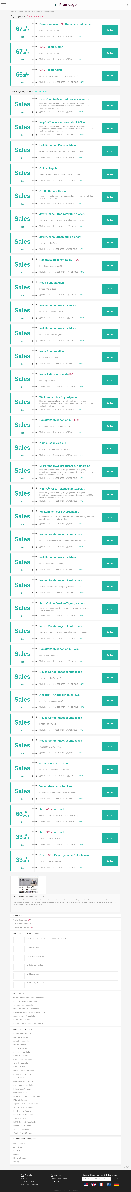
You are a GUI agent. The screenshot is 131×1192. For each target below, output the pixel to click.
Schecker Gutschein (21, 1041)
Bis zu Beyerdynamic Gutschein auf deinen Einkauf (65, 855)
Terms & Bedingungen (28, 1181)
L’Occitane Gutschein (21, 1052)
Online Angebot (49, 168)
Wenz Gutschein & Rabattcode (25, 1107)
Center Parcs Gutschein (22, 1059)
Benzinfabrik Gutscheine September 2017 (29, 1023)
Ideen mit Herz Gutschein (23, 1005)
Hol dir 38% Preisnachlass (35, 956)
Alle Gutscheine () (23, 920)
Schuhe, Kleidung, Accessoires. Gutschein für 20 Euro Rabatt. (47, 938)
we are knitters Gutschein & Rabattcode (28, 998)
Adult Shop (17, 1147)
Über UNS (24, 1178)
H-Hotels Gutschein (20, 1037)
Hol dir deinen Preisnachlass (57, 145)
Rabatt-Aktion (51, 47)
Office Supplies (19, 1143)
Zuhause (13, 12)
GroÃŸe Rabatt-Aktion (53, 763)
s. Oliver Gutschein (20, 1118)
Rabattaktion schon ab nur (59, 259)
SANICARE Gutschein (22, 1078)
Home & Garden (19, 1158)
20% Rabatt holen (33, 947)
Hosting (16, 1162)
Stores (21, 12)
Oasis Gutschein (19, 1045)
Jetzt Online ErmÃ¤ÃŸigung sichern (62, 214)
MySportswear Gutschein (23, 1085)
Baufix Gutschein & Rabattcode (25, 1001)
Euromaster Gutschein (22, 1020)
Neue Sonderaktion (51, 282)
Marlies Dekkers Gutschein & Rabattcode (29, 1012)
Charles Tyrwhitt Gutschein (23, 1133)
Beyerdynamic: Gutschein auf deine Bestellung (65, 24)
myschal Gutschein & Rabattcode (26, 1009)
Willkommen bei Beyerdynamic (59, 397)
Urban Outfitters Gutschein (23, 1071)
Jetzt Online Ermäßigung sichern (60, 237)
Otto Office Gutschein (21, 1093)
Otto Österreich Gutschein (23, 1082)
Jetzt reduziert (51, 809)
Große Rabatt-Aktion (52, 191)
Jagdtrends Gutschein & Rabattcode (27, 1104)
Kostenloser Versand (52, 443)
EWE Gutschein (19, 1067)
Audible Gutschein (20, 1048)
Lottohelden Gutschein (22, 1126)
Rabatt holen (50, 70)
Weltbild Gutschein (20, 1063)
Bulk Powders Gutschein (22, 1111)
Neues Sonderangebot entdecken (60, 534)
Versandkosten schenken (55, 786)
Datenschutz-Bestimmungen (30, 1184)
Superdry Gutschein (21, 1129)
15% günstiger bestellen (35, 965)
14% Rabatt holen (33, 974)
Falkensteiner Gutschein (22, 1089)
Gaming (16, 1154)
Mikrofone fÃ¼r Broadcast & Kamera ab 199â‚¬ (64, 99)
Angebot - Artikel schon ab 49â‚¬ (60, 695)
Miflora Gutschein (20, 1100)
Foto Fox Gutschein (20, 1056)
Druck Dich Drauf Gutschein (24, 1016)
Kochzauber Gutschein (22, 1034)
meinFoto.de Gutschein (22, 1074)
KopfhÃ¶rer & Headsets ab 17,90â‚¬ (62, 122)
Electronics (17, 1151)
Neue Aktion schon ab (56, 374)
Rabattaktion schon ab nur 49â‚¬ (60, 649)
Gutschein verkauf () (24, 927)
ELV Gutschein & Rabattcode (24, 1122)
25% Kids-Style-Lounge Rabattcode (38, 983)
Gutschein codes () (23, 924)
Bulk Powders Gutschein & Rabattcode (28, 1096)
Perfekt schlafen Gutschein (23, 1115)
